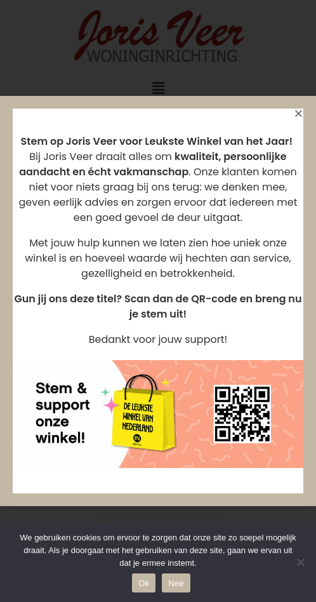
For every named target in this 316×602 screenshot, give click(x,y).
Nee (176, 583)
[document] (158, 301)
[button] (298, 113)
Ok (143, 583)
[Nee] (300, 562)
